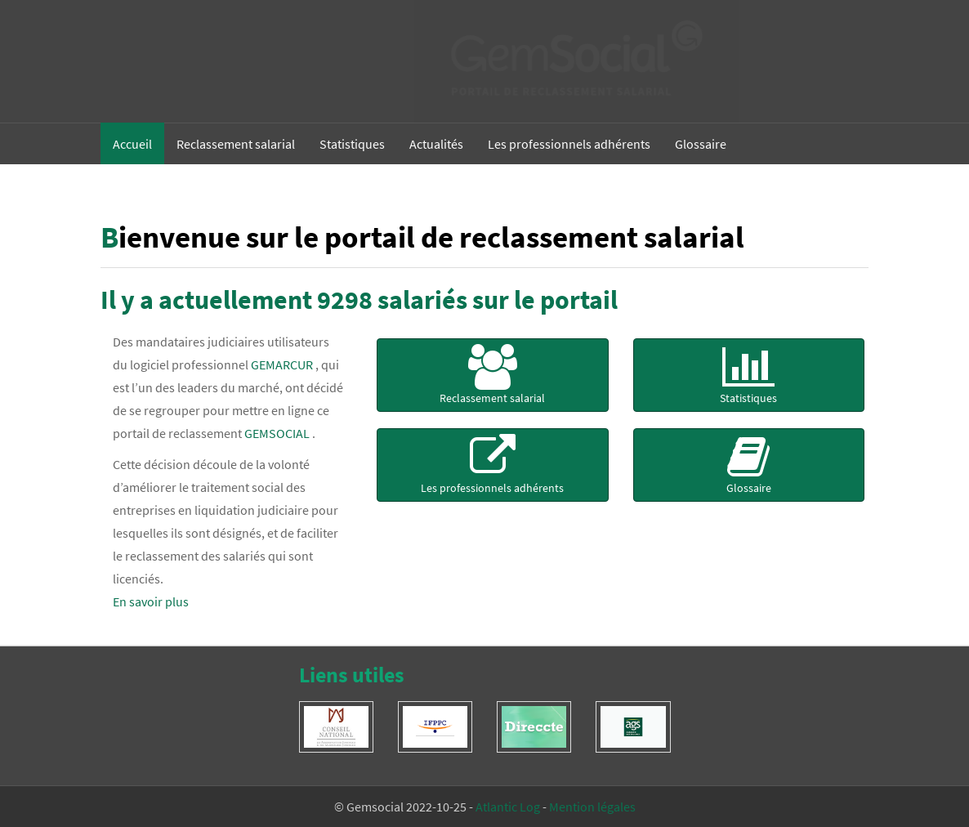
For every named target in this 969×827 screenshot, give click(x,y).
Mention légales (592, 806)
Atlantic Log (508, 806)
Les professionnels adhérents (569, 144)
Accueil (132, 144)
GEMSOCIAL (277, 433)
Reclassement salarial (235, 144)
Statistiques (352, 144)
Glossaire (700, 144)
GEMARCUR (282, 364)
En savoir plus (151, 601)
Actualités (436, 144)
